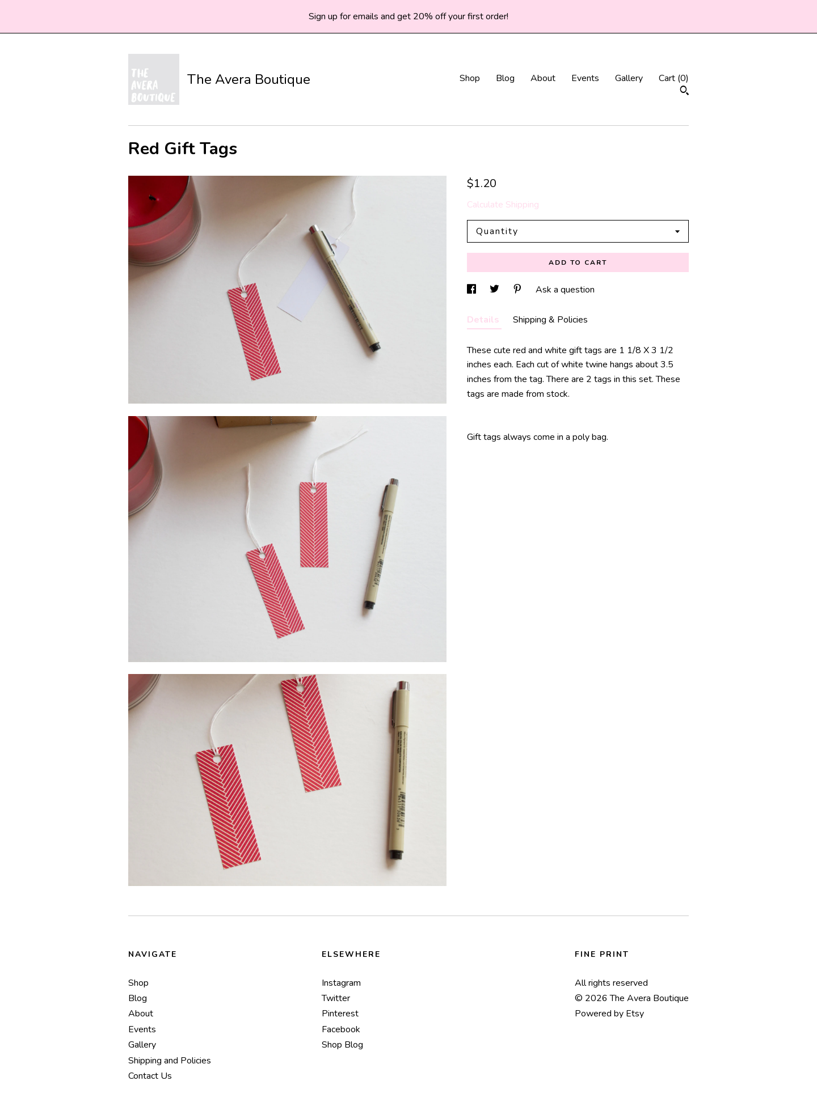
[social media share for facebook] (472, 289)
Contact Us (150, 1076)
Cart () (674, 78)
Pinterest (340, 1013)
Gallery (629, 78)
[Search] (684, 92)
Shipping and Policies (169, 1060)
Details (484, 319)
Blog (505, 78)
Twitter (336, 998)
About (542, 78)
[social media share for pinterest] (518, 289)
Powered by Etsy (609, 1013)
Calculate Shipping (503, 204)
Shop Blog (342, 1045)
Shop (470, 78)
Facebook (341, 1029)
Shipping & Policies (550, 319)
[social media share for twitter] (496, 289)
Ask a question (565, 289)
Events (585, 78)
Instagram (341, 983)
